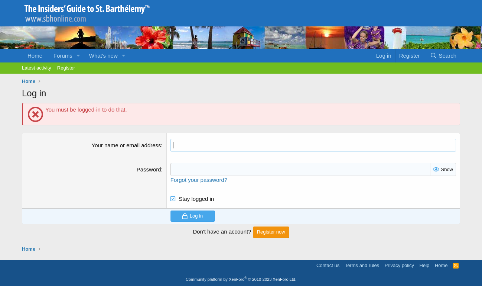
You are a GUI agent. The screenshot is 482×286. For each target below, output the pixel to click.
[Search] (443, 55)
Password (149, 169)
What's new (103, 55)
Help (425, 265)
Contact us (327, 265)
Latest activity (36, 68)
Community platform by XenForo (241, 279)
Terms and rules (362, 265)
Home (34, 55)
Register (66, 68)
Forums (62, 55)
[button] (78, 55)
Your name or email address (126, 145)
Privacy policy (399, 265)
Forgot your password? (198, 180)
